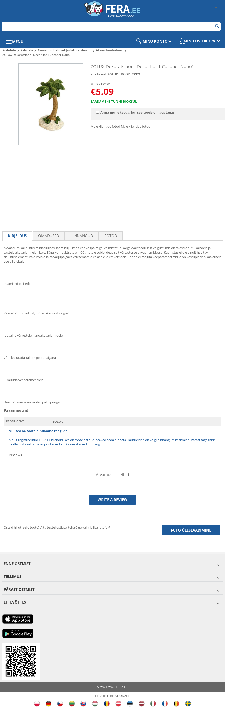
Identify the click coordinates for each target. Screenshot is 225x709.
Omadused (48, 235)
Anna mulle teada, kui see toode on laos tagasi (135, 112)
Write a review (100, 83)
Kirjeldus (17, 235)
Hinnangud (82, 235)
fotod (110, 235)
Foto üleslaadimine (191, 530)
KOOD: (126, 74)
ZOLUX (113, 74)
